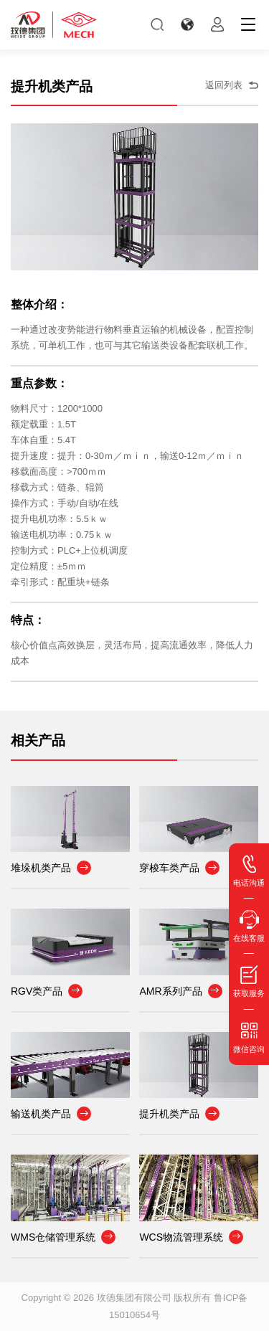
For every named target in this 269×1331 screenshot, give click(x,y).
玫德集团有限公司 (134, 1297)
